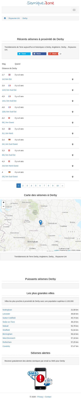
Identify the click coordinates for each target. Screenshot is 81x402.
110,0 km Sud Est (9, 90)
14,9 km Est (7, 79)
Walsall (5, 326)
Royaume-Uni (14, 18)
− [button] (3, 207)
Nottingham (7, 310)
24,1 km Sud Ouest (10, 144)
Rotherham (7, 342)
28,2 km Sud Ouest (10, 177)
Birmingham (7, 334)
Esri (69, 250)
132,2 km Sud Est (9, 101)
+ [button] (3, 203)
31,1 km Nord (7, 133)
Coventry (6, 346)
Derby (25, 18)
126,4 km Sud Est (9, 112)
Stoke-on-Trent (9, 322)
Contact (48, 397)
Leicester (6, 314)
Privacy (40, 397)
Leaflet (56, 250)
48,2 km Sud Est (8, 155)
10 (58, 186)
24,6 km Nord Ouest (10, 166)
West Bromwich (9, 338)
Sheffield (6, 330)
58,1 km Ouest (8, 122)
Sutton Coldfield (9, 318)
